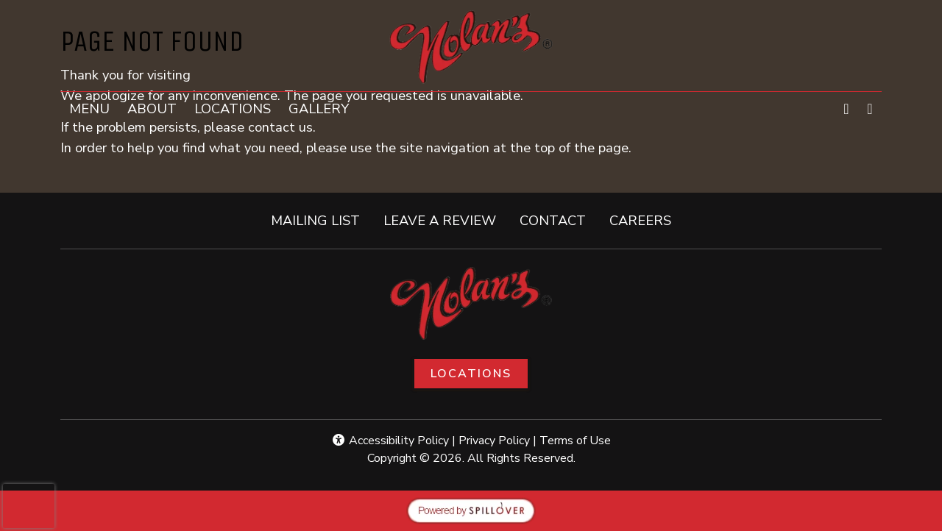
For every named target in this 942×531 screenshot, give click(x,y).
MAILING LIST (315, 220)
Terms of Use (575, 440)
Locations (471, 374)
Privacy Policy (494, 440)
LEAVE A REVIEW (445, 219)
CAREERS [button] (646, 219)
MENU (89, 108)
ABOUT (152, 108)
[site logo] (471, 47)
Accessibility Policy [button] (390, 440)
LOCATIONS (232, 108)
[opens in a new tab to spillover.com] (471, 509)
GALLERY (318, 108)
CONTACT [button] (559, 219)
